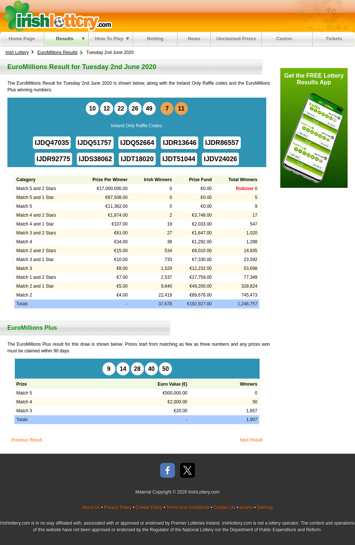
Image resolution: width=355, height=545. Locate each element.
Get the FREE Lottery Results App (314, 78)
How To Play (112, 38)
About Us (91, 507)
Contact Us (224, 507)
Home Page (22, 38)
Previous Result (26, 440)
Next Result (251, 440)
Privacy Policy (118, 507)
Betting (155, 38)
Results (70, 38)
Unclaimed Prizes (236, 38)
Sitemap (265, 507)
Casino (285, 38)
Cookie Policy (149, 507)
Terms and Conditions (187, 507)
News (194, 38)
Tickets (334, 38)
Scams (246, 507)
